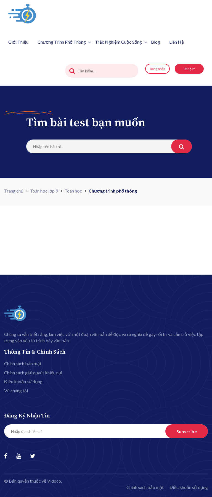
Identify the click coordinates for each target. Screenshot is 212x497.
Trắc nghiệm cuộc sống (121, 41)
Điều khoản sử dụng (23, 381)
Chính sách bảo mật (22, 363)
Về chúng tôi (16, 390)
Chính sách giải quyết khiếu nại (33, 372)
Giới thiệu (18, 41)
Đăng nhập (157, 68)
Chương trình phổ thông (64, 41)
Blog (155, 41)
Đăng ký (189, 68)
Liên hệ (176, 41)
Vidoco (54, 480)
